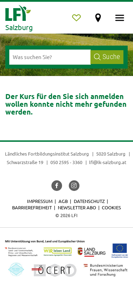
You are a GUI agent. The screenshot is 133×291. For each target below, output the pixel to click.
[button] (56, 185)
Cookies (111, 207)
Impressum (39, 201)
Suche (107, 57)
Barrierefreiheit (32, 207)
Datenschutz (89, 201)
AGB (63, 201)
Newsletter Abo (77, 207)
